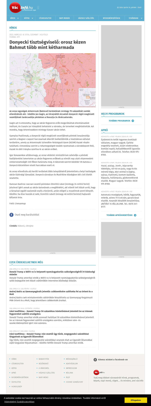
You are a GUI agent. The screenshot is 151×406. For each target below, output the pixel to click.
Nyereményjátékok (111, 18)
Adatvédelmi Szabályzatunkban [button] (19, 402)
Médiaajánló (72, 359)
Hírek (12, 18)
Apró (13, 372)
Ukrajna (29, 226)
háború (21, 226)
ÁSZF (68, 377)
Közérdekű (43, 363)
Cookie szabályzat (74, 382)
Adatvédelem (72, 363)
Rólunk (69, 372)
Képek (27, 18)
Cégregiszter (45, 18)
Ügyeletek (16, 382)
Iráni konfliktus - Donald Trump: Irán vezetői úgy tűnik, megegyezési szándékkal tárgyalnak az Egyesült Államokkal (49, 335)
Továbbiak (133, 18)
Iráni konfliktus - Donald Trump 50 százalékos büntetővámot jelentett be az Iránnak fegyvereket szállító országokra (50, 313)
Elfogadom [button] (136, 400)
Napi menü (43, 377)
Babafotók (44, 359)
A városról (44, 368)
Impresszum (71, 368)
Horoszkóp (16, 386)
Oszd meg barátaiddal (27, 215)
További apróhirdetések (120, 215)
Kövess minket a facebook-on (113, 359)
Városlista (38, 7)
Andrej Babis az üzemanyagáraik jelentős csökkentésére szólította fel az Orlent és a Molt (51, 293)
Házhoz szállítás (86, 18)
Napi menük (64, 18)
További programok (119, 121)
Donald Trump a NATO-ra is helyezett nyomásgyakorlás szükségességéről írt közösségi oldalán (52, 273)
